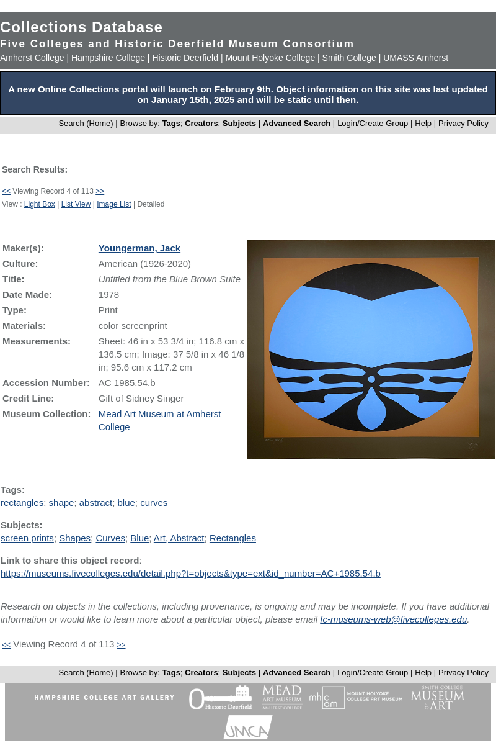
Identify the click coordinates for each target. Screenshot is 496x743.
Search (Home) (85, 123)
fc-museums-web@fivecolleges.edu (393, 619)
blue (126, 502)
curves (153, 502)
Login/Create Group (373, 123)
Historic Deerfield (185, 58)
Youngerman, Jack (139, 248)
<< (6, 191)
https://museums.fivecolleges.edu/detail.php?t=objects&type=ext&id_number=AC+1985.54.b (191, 573)
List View (76, 204)
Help (423, 123)
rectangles (22, 502)
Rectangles (233, 538)
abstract (95, 502)
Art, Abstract (179, 538)
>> (99, 191)
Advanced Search (296, 123)
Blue (139, 538)
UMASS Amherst (415, 58)
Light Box (39, 204)
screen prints (27, 538)
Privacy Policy (463, 123)
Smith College (349, 58)
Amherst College (32, 58)
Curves (110, 538)
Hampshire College (108, 58)
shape (61, 502)
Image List (114, 204)
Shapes (75, 538)
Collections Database (81, 27)
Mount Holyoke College (270, 58)
